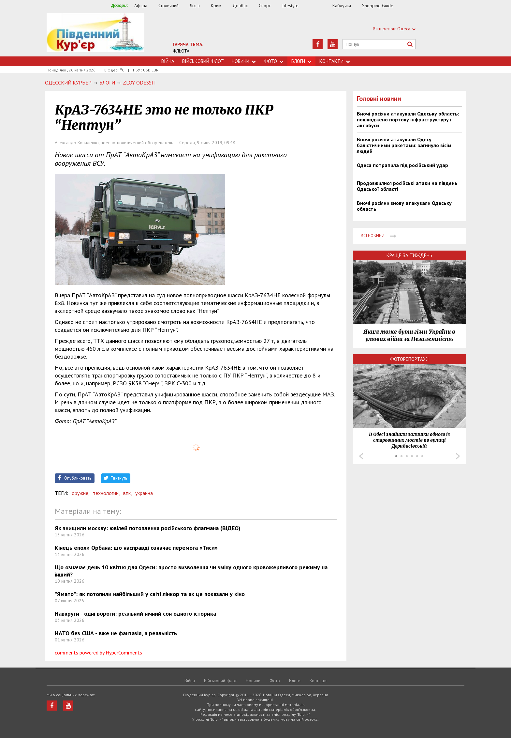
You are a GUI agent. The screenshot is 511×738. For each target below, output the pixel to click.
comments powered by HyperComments (98, 652)
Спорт (264, 5)
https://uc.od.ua (95, 34)
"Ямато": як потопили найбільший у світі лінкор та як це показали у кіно (150, 594)
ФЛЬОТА (181, 51)
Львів (195, 5)
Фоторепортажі (409, 359)
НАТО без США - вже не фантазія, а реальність (116, 633)
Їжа (319, 5)
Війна (167, 61)
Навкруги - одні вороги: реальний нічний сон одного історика (135, 613)
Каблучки (341, 5)
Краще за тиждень (409, 255)
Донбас (240, 5)
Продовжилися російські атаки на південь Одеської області (407, 186)
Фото (274, 61)
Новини (244, 61)
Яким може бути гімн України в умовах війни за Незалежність (409, 335)
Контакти (334, 61)
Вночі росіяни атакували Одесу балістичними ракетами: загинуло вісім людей (404, 145)
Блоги (301, 61)
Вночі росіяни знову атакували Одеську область (404, 206)
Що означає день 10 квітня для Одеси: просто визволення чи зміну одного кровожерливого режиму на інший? (191, 570)
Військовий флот (203, 61)
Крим (216, 5)
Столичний (168, 5)
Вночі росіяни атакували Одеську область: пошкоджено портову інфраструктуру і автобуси (408, 119)
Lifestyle (290, 5)
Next (458, 456)
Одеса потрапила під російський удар (402, 165)
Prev (361, 456)
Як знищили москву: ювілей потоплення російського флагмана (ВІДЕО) (148, 528)
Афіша (140, 5)
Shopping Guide (377, 5)
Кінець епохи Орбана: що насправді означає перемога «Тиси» (136, 547)
